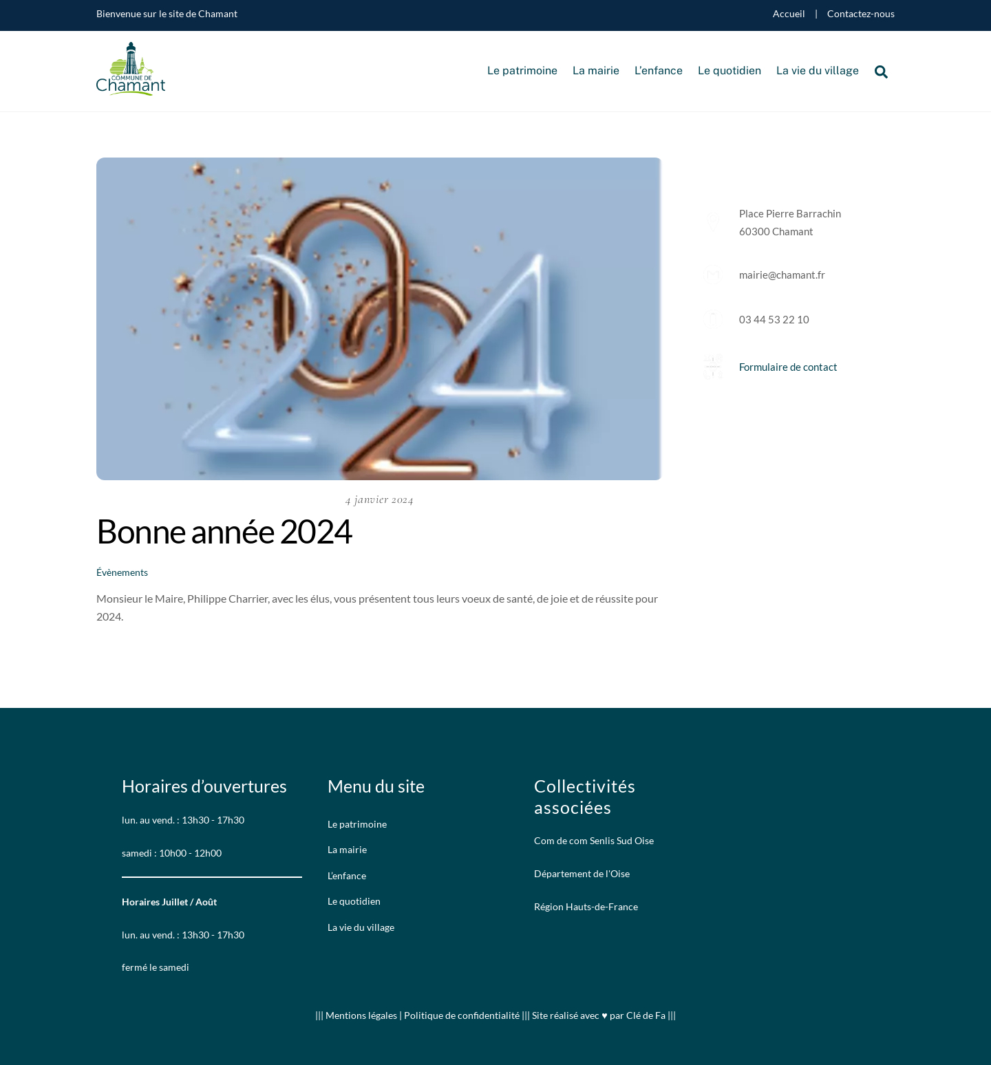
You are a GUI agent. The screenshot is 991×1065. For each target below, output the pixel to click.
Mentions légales (362, 1015)
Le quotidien (729, 70)
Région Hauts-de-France (586, 906)
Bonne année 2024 (224, 530)
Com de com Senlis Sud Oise (594, 840)
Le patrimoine (522, 70)
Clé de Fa (645, 1015)
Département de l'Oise (582, 873)
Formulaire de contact (788, 367)
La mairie (596, 70)
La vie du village (817, 70)
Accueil (789, 13)
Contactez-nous (861, 13)
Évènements (122, 572)
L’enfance (659, 70)
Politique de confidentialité (462, 1015)
